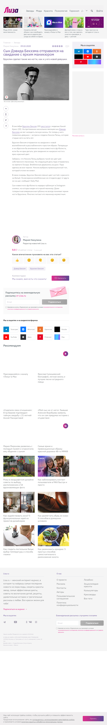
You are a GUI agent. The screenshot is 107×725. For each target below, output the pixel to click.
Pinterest (44, 337)
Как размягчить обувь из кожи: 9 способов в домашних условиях (53, 518)
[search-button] (91, 10)
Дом (83, 10)
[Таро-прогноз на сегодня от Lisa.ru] (94, 20)
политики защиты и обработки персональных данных (42, 722)
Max (59, 337)
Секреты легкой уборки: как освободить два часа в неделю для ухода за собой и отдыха (33, 32)
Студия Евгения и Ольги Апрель (22, 643)
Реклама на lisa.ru (78, 136)
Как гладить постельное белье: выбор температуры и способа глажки (18, 552)
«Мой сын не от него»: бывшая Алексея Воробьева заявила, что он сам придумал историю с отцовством (53, 414)
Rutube (60, 329)
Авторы (60, 592)
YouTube (10, 337)
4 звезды (60, 46)
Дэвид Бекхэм (20, 268)
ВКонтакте (27, 329)
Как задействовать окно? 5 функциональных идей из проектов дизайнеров (16, 518)
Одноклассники (44, 329)
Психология (60, 10)
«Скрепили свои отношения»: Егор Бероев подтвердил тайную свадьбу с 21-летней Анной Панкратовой (17, 414)
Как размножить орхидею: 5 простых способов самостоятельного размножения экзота (52, 553)
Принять (93, 718)
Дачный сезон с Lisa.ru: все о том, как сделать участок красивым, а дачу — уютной (74, 32)
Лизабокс (88, 579)
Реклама (61, 584)
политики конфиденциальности (16, 309)
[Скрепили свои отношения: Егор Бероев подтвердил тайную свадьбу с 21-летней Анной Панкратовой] (19, 396)
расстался (45, 126)
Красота (47, 10)
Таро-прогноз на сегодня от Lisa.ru (92, 30)
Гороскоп (74, 10)
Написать (62, 278)
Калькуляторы (91, 590)
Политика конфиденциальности (67, 604)
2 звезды (55, 46)
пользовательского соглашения (52, 307)
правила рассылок (33, 309)
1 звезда (53, 46)
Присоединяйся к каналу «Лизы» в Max (52, 30)
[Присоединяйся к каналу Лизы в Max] (19, 360)
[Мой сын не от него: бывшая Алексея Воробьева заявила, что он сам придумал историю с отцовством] (53, 396)
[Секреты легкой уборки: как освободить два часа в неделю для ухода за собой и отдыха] (33, 20)
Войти (99, 10)
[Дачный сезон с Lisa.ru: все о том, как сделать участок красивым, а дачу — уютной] (74, 20)
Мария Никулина (10, 46)
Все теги (88, 598)
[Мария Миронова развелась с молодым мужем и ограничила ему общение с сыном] (19, 432)
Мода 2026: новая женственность (10, 30)
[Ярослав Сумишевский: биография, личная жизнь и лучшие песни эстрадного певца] (53, 360)
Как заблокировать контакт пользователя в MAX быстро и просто (52, 482)
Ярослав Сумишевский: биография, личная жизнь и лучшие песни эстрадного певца (51, 378)
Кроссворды (90, 594)
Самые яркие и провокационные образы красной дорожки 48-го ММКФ (53, 449)
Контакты (61, 588)
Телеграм (10, 329)
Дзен (25, 337)
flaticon (16, 645)
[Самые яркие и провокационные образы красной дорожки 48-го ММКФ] (53, 432)
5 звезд (62, 46)
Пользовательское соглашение (66, 597)
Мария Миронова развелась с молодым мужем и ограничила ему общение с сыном (18, 449)
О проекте (62, 579)
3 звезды (58, 46)
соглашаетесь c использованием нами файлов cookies (53, 720)
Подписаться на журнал (14, 609)
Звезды (29, 10)
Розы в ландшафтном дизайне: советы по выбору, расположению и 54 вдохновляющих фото (18, 483)
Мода (38, 10)
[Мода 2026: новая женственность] (12, 20)
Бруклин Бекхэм (29, 126)
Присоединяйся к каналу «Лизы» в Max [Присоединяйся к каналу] (15, 375)
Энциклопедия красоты (91, 585)
